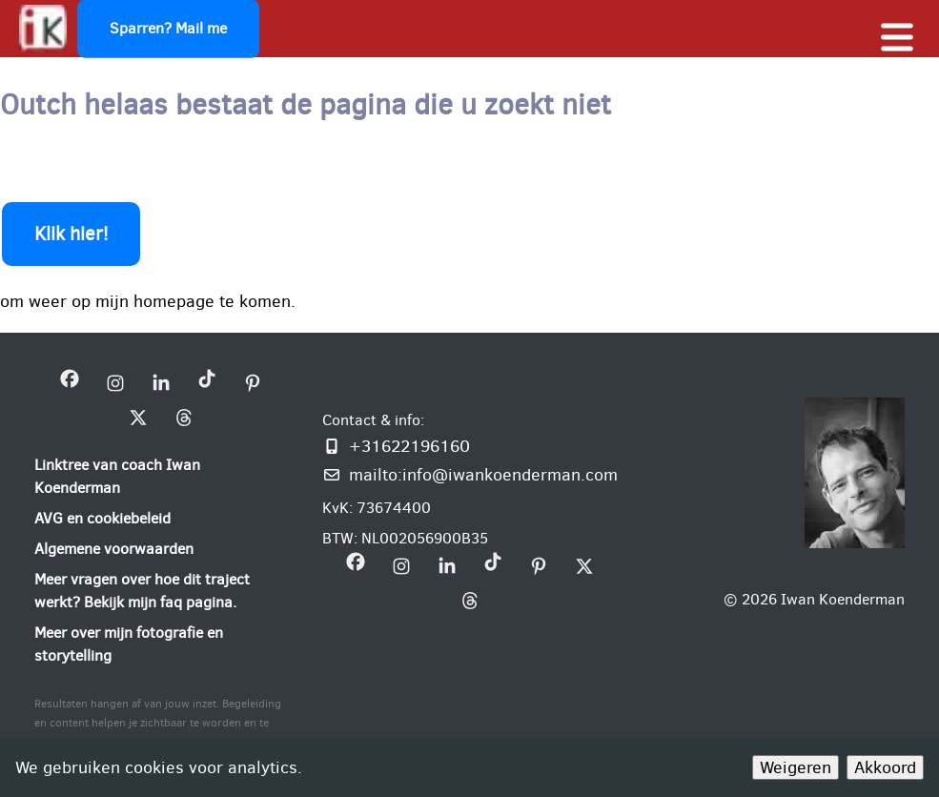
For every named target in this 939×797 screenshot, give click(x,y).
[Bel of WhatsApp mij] (470, 446)
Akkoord (885, 767)
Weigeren (795, 767)
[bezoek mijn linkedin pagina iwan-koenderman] (161, 382)
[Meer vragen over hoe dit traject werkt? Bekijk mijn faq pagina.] (161, 591)
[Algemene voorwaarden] (114, 549)
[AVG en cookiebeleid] (102, 518)
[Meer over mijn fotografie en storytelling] (161, 644)
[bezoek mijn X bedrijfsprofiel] (138, 417)
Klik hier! (71, 234)
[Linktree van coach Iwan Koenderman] (161, 477)
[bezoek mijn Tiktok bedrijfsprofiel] (206, 382)
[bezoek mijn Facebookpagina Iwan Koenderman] (69, 382)
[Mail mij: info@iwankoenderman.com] (470, 474)
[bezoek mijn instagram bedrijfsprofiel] (115, 382)
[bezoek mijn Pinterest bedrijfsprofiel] (252, 382)
